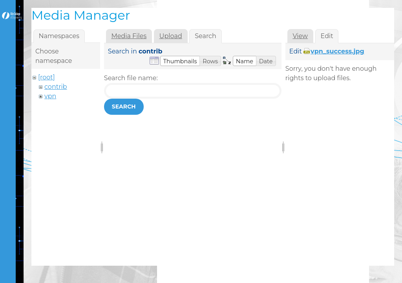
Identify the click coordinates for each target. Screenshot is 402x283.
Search (124, 106)
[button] (180, 61)
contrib (55, 86)
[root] (46, 77)
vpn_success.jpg (337, 51)
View (300, 36)
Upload (170, 36)
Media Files (128, 36)
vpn (50, 96)
